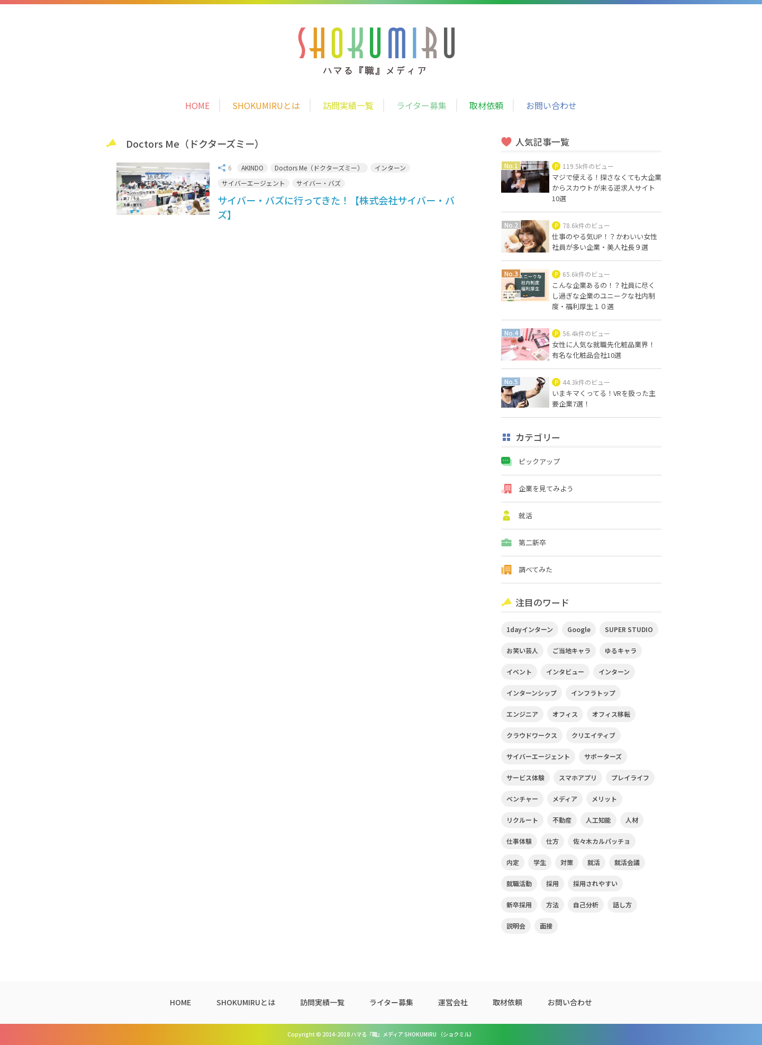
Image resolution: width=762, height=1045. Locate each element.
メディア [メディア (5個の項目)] (564, 798)
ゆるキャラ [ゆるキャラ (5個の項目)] (621, 650)
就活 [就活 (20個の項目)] (593, 862)
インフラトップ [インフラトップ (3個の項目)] (593, 692)
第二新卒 (532, 542)
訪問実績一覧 (348, 105)
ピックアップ (539, 461)
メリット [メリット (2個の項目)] (604, 798)
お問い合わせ (551, 105)
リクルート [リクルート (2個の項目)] (522, 819)
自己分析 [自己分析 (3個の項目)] (585, 904)
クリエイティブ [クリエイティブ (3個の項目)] (593, 735)
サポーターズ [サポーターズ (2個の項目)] (603, 756)
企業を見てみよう (546, 488)
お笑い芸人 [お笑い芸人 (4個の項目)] (522, 650)
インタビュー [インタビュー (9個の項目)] (565, 671)
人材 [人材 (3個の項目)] (631, 819)
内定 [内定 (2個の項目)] (512, 862)
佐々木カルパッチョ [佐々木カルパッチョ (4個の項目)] (601, 840)
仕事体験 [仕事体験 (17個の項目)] (519, 840)
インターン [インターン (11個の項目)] (614, 671)
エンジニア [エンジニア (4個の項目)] (522, 713)
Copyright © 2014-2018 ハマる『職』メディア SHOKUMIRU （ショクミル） (381, 1034)
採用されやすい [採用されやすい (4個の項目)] (595, 883)
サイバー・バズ (318, 182)
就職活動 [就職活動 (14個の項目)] (519, 883)
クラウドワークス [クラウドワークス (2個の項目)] (531, 735)
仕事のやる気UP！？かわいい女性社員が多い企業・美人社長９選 (604, 241)
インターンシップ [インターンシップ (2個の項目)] (531, 692)
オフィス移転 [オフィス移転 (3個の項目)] (611, 713)
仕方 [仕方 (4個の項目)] (552, 840)
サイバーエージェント (253, 182)
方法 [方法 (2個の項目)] (552, 904)
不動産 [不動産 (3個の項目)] (562, 819)
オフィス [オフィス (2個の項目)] (565, 713)
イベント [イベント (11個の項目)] (519, 671)
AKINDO (252, 167)
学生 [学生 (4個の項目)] (539, 862)
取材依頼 (486, 105)
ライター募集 (421, 105)
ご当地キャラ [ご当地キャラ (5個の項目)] (571, 650)
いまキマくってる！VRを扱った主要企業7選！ (604, 398)
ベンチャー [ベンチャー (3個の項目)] (522, 798)
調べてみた (535, 569)
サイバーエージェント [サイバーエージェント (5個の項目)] (538, 756)
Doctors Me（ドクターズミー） (319, 167)
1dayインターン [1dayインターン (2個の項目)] (529, 629)
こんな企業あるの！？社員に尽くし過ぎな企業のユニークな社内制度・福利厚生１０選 (603, 295)
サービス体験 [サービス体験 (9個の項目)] (525, 777)
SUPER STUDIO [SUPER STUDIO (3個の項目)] (629, 629)
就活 (525, 515)
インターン (390, 167)
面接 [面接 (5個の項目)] (546, 925)
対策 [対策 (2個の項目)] (566, 862)
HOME (197, 105)
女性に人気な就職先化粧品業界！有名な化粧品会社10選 (603, 349)
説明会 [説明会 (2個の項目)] (515, 925)
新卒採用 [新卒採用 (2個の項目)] (519, 904)
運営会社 (453, 1002)
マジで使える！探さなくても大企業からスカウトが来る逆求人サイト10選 (606, 187)
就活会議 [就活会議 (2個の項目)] (627, 862)
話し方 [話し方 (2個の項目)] (622, 904)
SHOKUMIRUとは (266, 105)
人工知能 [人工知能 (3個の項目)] (598, 819)
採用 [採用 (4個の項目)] (552, 883)
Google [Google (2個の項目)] (579, 629)
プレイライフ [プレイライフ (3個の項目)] (630, 777)
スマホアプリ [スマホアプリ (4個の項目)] (578, 777)
